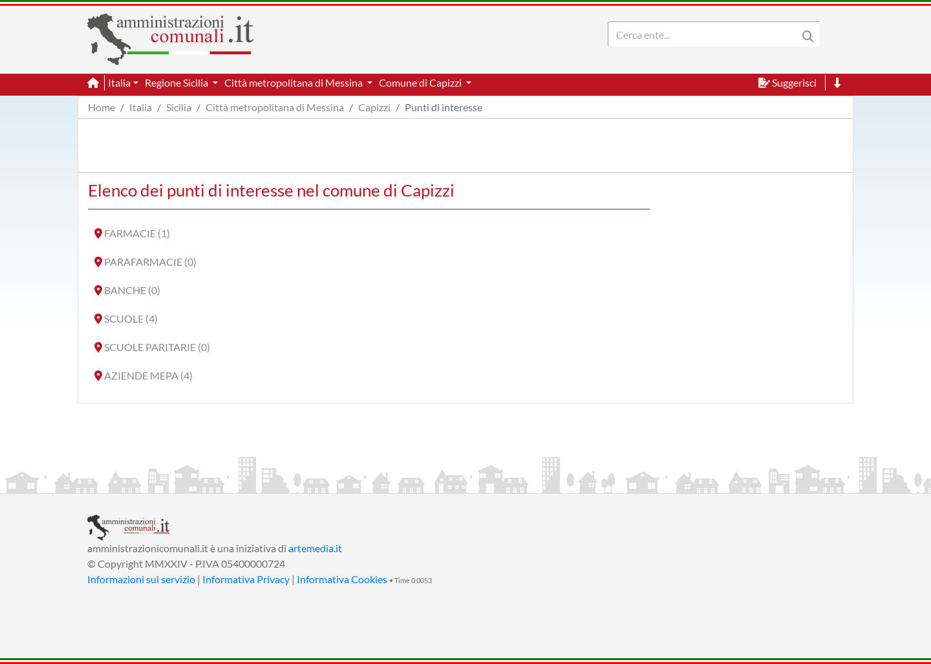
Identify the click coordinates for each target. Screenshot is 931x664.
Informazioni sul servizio (141, 579)
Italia (140, 107)
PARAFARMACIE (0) (150, 261)
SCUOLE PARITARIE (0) (157, 347)
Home (101, 107)
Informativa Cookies (342, 579)
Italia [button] (119, 82)
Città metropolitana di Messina (275, 107)
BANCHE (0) (132, 290)
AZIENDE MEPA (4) (148, 375)
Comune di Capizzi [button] (421, 82)
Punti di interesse (443, 107)
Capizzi (374, 107)
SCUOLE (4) (131, 318)
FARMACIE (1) (137, 233)
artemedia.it (315, 548)
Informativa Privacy (246, 579)
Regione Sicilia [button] (177, 82)
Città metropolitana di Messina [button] (294, 82)
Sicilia (178, 107)
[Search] (705, 34)
